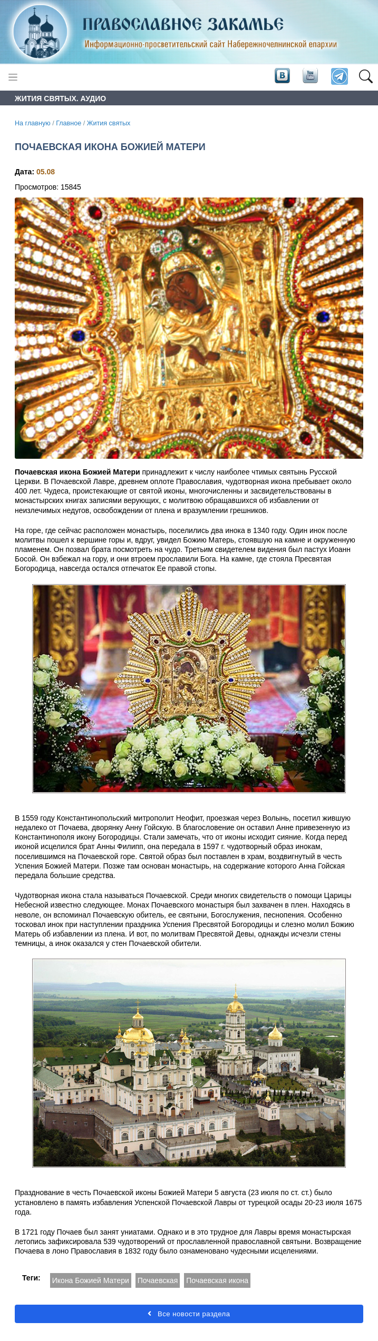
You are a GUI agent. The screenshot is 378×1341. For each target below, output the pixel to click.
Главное (68, 123)
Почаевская (158, 1280)
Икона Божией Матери (90, 1280)
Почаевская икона (217, 1280)
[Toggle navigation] (13, 77)
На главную (33, 123)
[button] (365, 77)
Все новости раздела (189, 1314)
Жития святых (109, 123)
